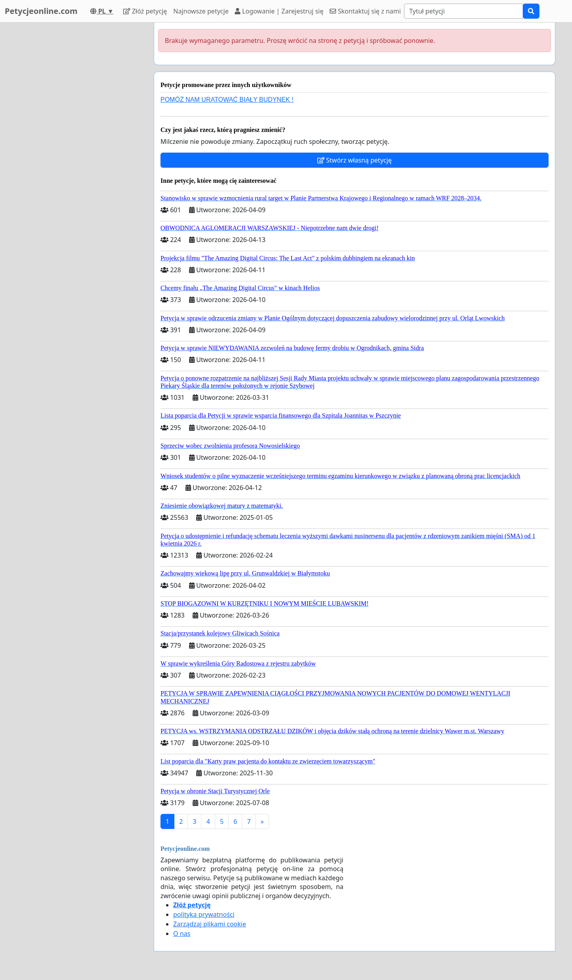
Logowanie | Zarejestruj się (279, 11)
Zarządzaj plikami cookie (209, 924)
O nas (181, 933)
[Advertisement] (76, 142)
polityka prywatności (203, 914)
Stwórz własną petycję (354, 160)
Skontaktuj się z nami (365, 11)
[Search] (463, 11)
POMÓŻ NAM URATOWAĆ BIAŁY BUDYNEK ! (227, 99)
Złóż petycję (145, 11)
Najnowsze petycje (200, 11)
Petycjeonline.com (41, 11)
